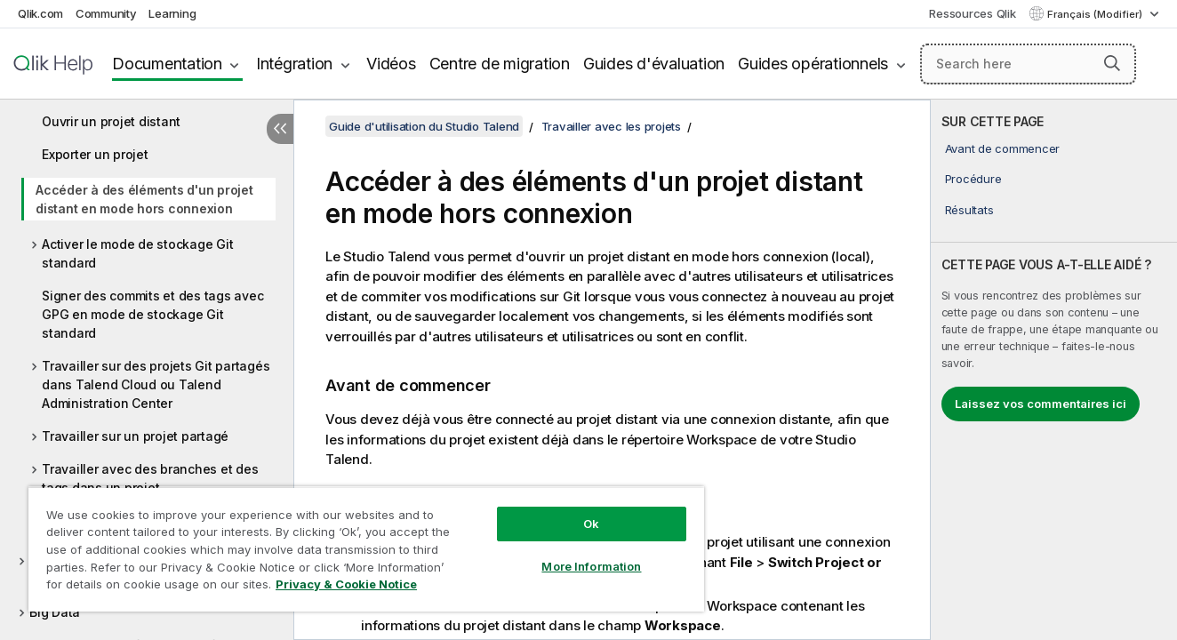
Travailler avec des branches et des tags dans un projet (150, 478)
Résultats (969, 210)
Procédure (973, 179)
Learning (172, 13)
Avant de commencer (1003, 148)
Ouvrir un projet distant (111, 121)
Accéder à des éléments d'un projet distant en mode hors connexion (144, 199)
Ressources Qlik (972, 13)
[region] (366, 549)
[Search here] (1028, 64)
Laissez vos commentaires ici (1040, 403)
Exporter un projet (95, 154)
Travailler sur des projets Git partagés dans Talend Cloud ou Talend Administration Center (155, 384)
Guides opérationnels (813, 63)
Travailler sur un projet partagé (135, 436)
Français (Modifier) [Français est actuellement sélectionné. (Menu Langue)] (1096, 14)
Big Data (54, 612)
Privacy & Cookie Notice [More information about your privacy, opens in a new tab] (346, 584)
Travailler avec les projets (611, 126)
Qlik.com (40, 13)
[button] (1112, 63)
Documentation (167, 63)
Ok (591, 523)
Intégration (294, 63)
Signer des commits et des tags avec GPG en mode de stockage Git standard (152, 314)
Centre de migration (499, 63)
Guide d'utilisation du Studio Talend (424, 126)
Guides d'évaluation (654, 63)
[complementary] (1054, 370)
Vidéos (391, 63)
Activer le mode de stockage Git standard (137, 253)
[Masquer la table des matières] (280, 129)
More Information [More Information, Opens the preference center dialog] (591, 566)
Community (106, 13)
